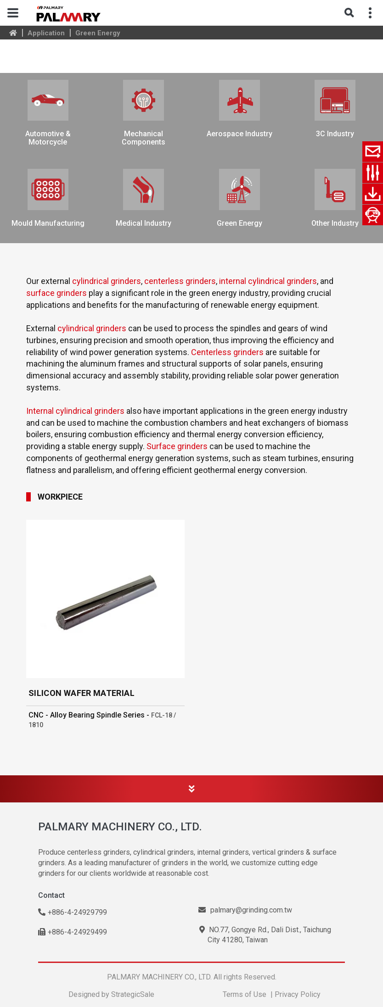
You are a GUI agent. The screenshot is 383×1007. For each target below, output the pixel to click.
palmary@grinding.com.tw (245, 910)
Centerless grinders (227, 352)
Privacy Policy (298, 994)
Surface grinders (177, 446)
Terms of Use (244, 994)
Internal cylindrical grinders (75, 411)
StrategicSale (132, 994)
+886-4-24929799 (72, 912)
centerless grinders (180, 281)
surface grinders (56, 293)
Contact (51, 895)
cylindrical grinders (106, 281)
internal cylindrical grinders (268, 281)
